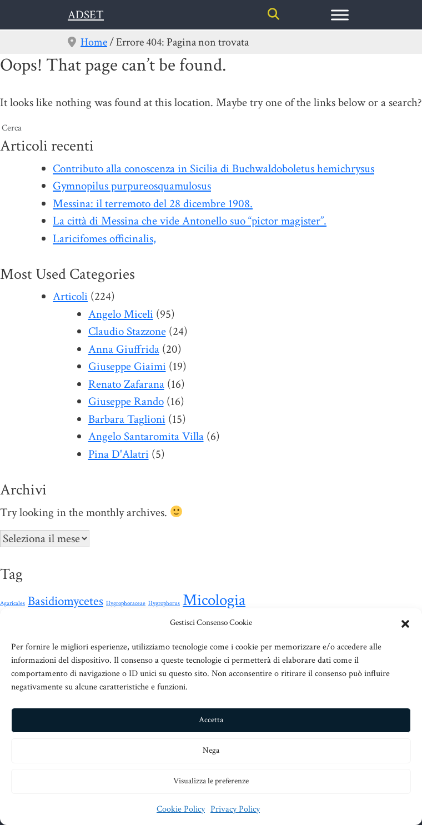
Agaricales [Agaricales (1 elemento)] (12, 603)
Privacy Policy (235, 809)
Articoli (70, 296)
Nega (211, 750)
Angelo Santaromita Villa (146, 436)
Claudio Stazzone (127, 331)
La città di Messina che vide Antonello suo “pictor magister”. (189, 220)
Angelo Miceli (120, 314)
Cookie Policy (181, 809)
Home (94, 42)
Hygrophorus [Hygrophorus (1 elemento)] (164, 603)
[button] (405, 622)
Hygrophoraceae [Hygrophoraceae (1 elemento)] (125, 603)
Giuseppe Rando (126, 401)
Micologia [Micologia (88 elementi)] (214, 600)
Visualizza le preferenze (211, 781)
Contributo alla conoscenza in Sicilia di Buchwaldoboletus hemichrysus (213, 168)
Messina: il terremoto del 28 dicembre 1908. (153, 203)
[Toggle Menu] (340, 14)
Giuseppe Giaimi (127, 366)
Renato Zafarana (126, 384)
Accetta (211, 719)
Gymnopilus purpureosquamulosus (132, 185)
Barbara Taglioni (126, 419)
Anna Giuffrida (123, 349)
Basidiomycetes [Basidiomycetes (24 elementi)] (65, 601)
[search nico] (211, 128)
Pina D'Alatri (118, 454)
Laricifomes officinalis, (104, 238)
